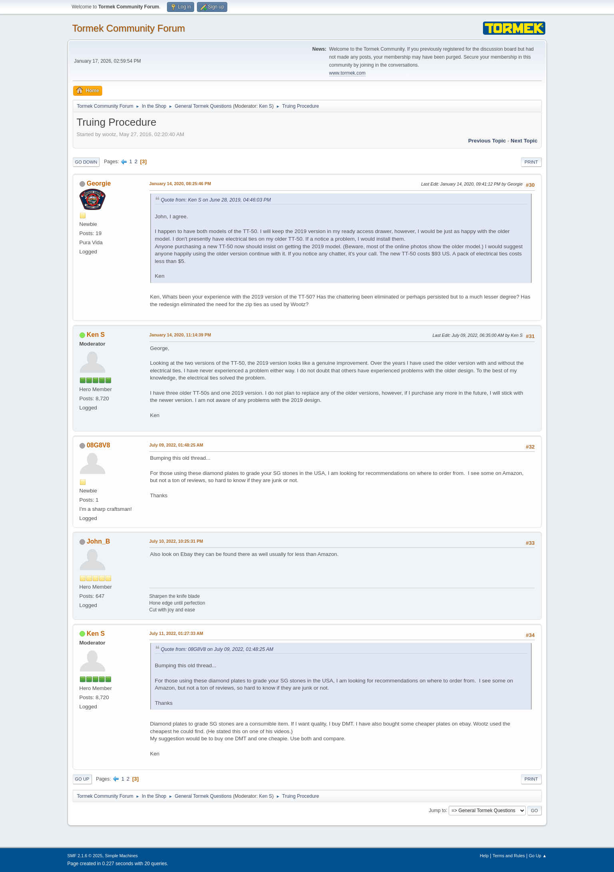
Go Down (86, 162)
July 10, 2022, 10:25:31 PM (176, 541)
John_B (98, 541)
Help (484, 855)
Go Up (82, 779)
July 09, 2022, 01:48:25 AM (176, 445)
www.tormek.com (347, 73)
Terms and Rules (509, 855)
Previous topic (487, 141)
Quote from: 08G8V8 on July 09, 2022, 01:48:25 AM (217, 649)
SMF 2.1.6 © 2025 (85, 855)
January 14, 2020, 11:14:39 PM (180, 334)
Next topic (524, 141)
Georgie (99, 183)
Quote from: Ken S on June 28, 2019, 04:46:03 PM (216, 200)
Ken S (265, 106)
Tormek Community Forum (128, 28)
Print (531, 162)
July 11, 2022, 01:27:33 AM (176, 633)
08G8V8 (98, 445)
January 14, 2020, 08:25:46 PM (180, 183)
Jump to (437, 810)
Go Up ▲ (538, 855)
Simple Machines (121, 855)
